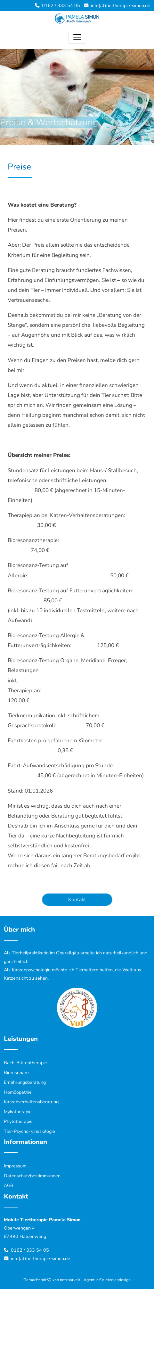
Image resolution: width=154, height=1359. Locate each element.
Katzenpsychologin (31, 970)
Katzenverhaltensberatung (31, 1102)
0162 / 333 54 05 (61, 5)
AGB (8, 1185)
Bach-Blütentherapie (25, 1062)
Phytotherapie (18, 1121)
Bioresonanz (16, 1072)
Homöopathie (18, 1092)
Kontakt (77, 899)
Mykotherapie (18, 1111)
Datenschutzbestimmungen (32, 1176)
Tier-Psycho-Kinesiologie (29, 1131)
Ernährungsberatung (25, 1082)
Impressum (15, 1166)
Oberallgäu (67, 953)
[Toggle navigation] (77, 37)
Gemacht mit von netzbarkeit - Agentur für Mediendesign (77, 1279)
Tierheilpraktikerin (30, 953)
